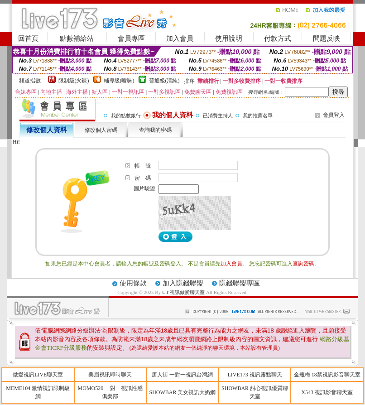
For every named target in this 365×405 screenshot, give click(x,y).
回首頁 (28, 38)
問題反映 (326, 38)
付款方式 (277, 38)
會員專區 (131, 38)
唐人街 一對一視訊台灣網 (182, 374)
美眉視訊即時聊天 (110, 374)
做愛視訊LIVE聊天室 (38, 374)
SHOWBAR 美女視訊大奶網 (182, 392)
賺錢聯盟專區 (239, 283)
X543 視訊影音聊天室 (327, 392)
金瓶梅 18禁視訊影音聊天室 (327, 374)
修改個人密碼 (101, 130)
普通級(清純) (164, 80)
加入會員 (179, 38)
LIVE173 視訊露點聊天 (254, 374)
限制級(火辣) (73, 80)
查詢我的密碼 (155, 130)
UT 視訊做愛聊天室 (183, 292)
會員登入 (334, 115)
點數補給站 (77, 38)
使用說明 (228, 38)
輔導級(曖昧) (119, 80)
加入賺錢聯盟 (183, 283)
